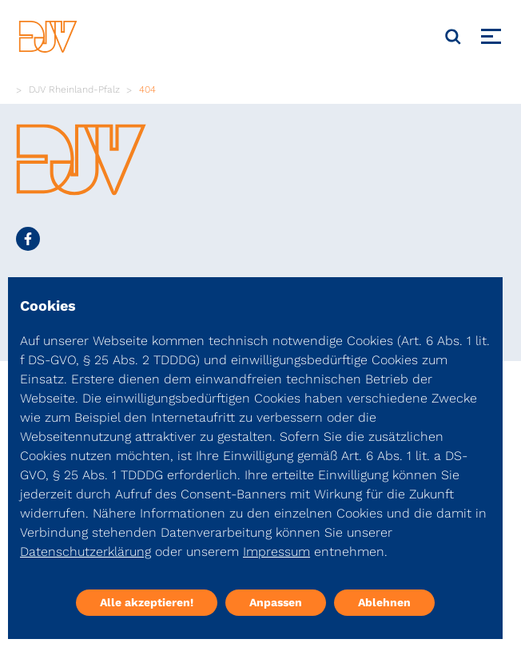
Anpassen (275, 602)
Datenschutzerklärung (85, 551)
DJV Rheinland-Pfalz (74, 89)
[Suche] (453, 37)
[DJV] (48, 36)
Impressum (276, 551)
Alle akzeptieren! (146, 602)
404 (147, 89)
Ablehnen (384, 602)
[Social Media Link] (28, 239)
